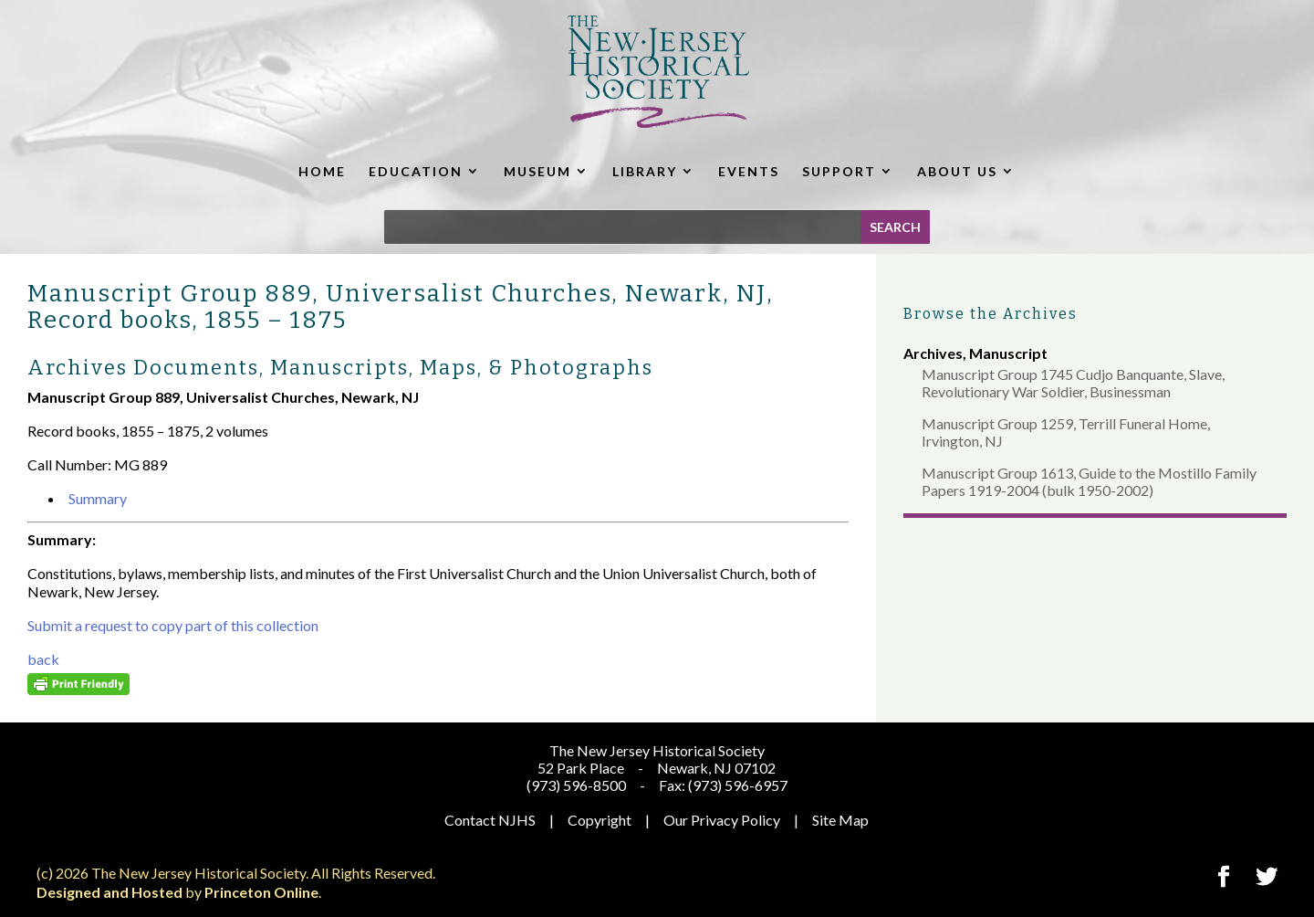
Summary (97, 498)
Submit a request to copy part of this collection (172, 625)
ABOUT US (957, 171)
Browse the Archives (990, 313)
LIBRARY (644, 171)
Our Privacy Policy (721, 819)
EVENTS (748, 171)
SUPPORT (839, 171)
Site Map (840, 819)
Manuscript (1008, 353)
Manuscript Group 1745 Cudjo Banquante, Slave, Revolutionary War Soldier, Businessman (1073, 382)
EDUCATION (416, 171)
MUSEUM (537, 171)
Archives (933, 353)
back (43, 659)
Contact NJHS (490, 819)
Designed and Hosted (109, 892)
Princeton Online (261, 892)
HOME (322, 171)
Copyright (599, 819)
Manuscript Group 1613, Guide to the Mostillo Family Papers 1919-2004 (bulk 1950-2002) (1089, 481)
